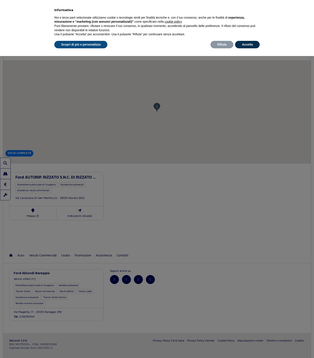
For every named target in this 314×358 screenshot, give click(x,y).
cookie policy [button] (173, 21)
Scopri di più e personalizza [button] (81, 44)
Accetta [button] (247, 44)
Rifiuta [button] (222, 44)
